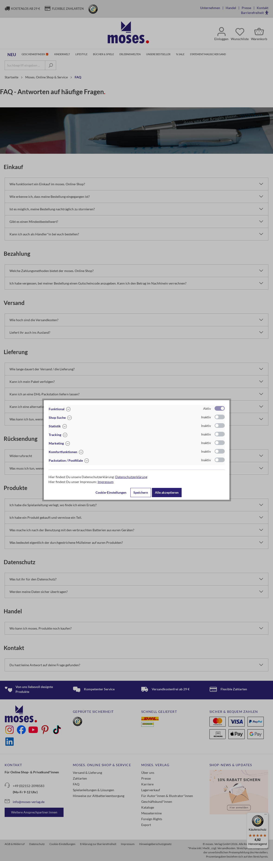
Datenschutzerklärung (131, 477)
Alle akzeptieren (167, 492)
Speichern (140, 492)
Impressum (106, 482)
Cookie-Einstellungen (111, 492)
